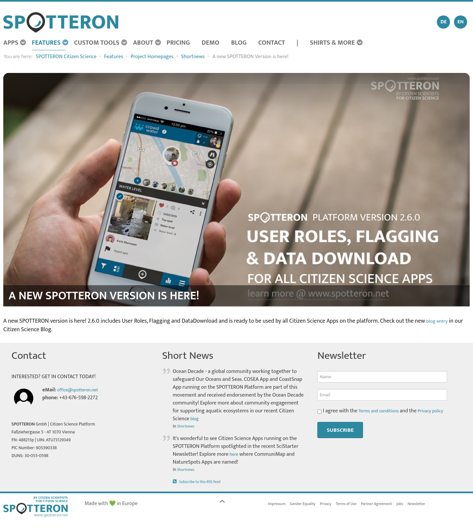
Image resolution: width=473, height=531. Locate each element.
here (234, 454)
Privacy (334, 504)
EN (460, 21)
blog (195, 418)
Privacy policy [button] (439, 410)
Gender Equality (308, 504)
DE (443, 21)
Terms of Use (357, 504)
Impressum (278, 504)
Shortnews (187, 426)
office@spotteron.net (81, 389)
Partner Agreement (391, 504)
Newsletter (437, 504)
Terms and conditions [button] (382, 410)
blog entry (438, 321)
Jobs (418, 504)
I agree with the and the (385, 411)
